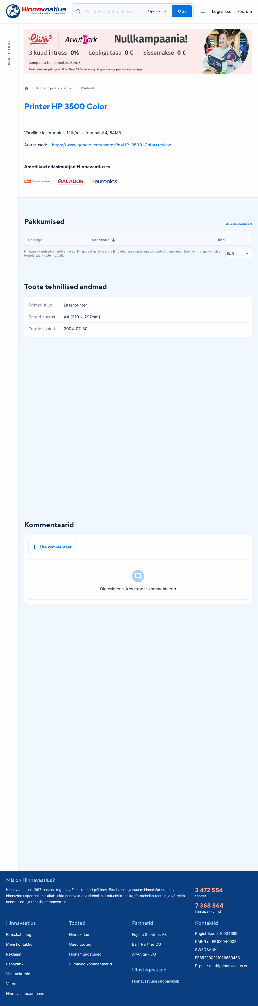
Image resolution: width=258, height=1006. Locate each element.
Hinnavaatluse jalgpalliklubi (156, 981)
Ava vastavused (239, 224)
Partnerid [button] (142, 923)
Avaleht (26, 88)
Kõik (244, 354)
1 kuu (186, 354)
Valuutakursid (18, 973)
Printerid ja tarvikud (51, 88)
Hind (220, 240)
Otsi (79, 11)
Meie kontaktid (19, 944)
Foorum (244, 11)
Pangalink (14, 964)
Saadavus (104, 240)
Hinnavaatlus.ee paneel (27, 993)
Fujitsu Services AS (149, 934)
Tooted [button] (77, 923)
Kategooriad (201, 11)
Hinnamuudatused (85, 954)
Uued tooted (80, 944)
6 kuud (226, 354)
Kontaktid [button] (206, 923)
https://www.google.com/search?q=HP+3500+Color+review (111, 144)
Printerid (87, 88)
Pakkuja (35, 240)
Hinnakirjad (79, 934)
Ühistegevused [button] (149, 969)
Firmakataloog (18, 934)
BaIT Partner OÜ (146, 944)
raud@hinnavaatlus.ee (228, 965)
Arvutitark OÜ (144, 954)
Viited (11, 983)
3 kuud (206, 354)
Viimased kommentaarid (90, 964)
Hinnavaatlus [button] (21, 923)
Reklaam (13, 954)
